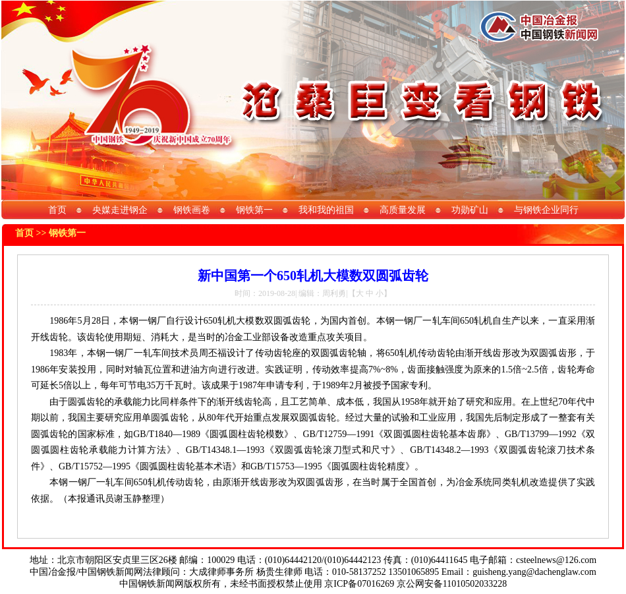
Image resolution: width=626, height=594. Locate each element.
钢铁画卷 (191, 210)
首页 (57, 210)
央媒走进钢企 (120, 210)
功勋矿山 (469, 210)
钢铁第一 (254, 210)
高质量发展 (403, 210)
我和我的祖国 (326, 210)
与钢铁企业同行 (546, 210)
